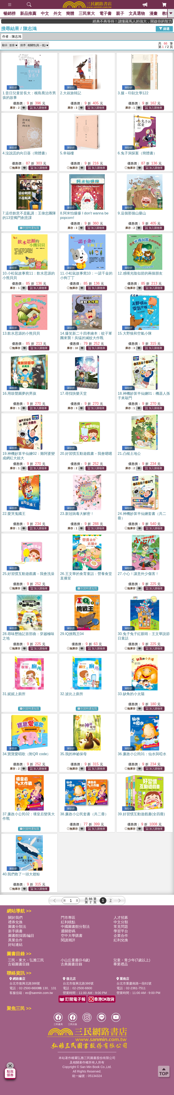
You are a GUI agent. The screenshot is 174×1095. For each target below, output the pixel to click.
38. (84, 814)
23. (77, 514)
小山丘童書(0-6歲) (75, 960)
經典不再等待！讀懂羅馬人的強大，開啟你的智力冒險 (151, 21)
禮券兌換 (15, 922)
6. (137, 153)
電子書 (105, 13)
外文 (57, 13)
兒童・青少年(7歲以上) (131, 960)
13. (21, 333)
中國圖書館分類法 (75, 926)
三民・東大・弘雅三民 (26, 960)
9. (132, 213)
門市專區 (68, 917)
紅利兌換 (121, 940)
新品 (28, 13)
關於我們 (15, 917)
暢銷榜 (9, 13)
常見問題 (121, 926)
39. (141, 814)
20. (86, 453)
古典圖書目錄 (71, 964)
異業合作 (15, 940)
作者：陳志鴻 (11, 36)
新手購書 (15, 931)
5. (67, 153)
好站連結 (15, 944)
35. (73, 754)
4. (25, 153)
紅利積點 (68, 922)
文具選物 (137, 13)
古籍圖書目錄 (19, 964)
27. (138, 574)
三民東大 (87, 13)
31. (13, 694)
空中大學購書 (71, 935)
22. (13, 514)
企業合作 (121, 935)
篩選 (164, 28)
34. (26, 754)
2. (70, 93)
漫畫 (153, 13)
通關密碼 (68, 931)
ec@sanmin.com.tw (39, 993)
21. (129, 453)
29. (72, 634)
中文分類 (121, 922)
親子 (120, 13)
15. (134, 333)
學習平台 (121, 931)
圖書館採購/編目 (21, 935)
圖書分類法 (17, 926)
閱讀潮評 (68, 940)
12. (140, 273)
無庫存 (14, 168)
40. (21, 874)
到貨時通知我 (29, 228)
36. (142, 754)
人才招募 (121, 917)
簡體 (70, 13)
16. (19, 393)
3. (133, 93)
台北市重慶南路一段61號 (134, 983)
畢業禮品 (120, 964)
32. (71, 694)
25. (28, 574)
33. (131, 694)
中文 (45, 13)
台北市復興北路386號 (24, 983)
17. (73, 393)
